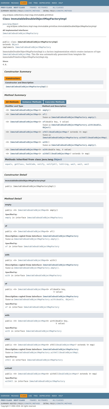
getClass (19, 164)
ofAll (45, 132)
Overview (5, 3)
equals (8, 164)
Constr (27, 11)
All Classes (58, 8)
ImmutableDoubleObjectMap (24, 110)
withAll (47, 154)
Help (61, 3)
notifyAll (52, 164)
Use (30, 3)
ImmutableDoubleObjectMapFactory (20, 33)
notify (40, 164)
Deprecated (44, 3)
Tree (35, 3)
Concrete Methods (55, 102)
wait (73, 164)
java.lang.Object (10, 24)
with (45, 142)
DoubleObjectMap (58, 132)
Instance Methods (31, 102)
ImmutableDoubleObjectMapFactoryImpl (26, 87)
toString (63, 164)
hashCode (30, 164)
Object (15, 44)
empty (45, 110)
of (44, 114)
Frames (33, 8)
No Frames (43, 8)
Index (54, 3)
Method (36, 11)
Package (15, 3)
